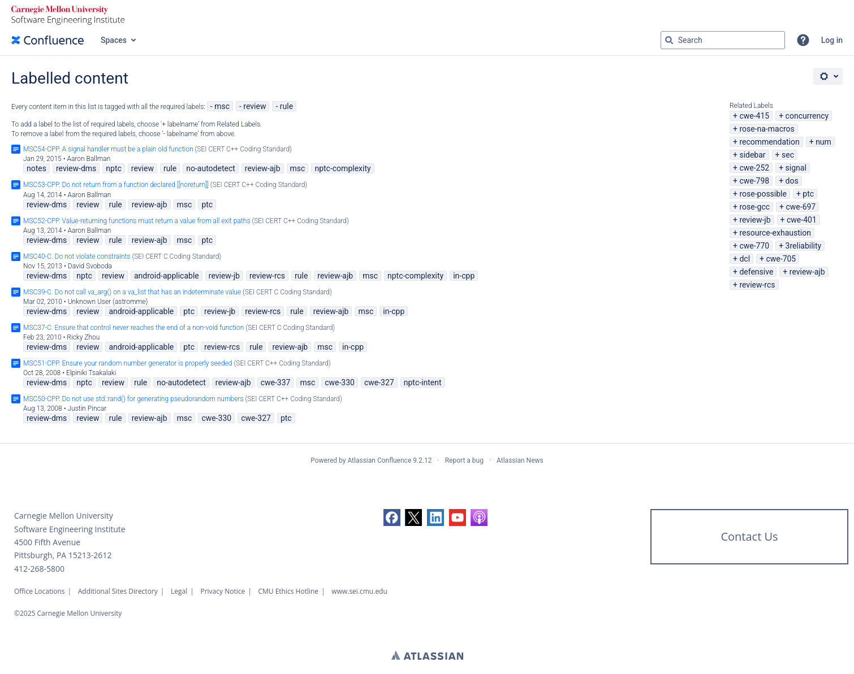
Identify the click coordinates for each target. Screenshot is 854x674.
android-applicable (166, 275)
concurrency (807, 115)
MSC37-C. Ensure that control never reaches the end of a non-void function (133, 328)
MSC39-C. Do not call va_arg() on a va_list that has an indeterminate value (132, 292)
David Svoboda (90, 266)
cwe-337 (276, 382)
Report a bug (464, 460)
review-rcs (757, 284)
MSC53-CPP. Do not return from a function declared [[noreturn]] (116, 185)
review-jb (754, 219)
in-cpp (464, 275)
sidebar (752, 154)
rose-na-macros (766, 128)
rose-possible (763, 193)
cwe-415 (754, 115)
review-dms (76, 168)
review (254, 106)
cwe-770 (754, 245)
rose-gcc (754, 206)
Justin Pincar (87, 408)
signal (796, 167)
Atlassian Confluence (379, 460)
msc (222, 106)
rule (286, 106)
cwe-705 (781, 258)
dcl (744, 258)
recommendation (769, 141)
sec (788, 154)
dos (792, 180)
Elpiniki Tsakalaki (91, 373)
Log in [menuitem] (832, 40)
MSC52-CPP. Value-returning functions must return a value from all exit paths (136, 221)
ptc (808, 193)
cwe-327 (379, 382)
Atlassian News (520, 460)
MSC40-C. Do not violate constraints (76, 256)
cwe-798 (754, 180)
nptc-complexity (342, 168)
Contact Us (749, 536)
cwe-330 (340, 382)
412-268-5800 (39, 568)
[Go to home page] (47, 40)
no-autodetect (210, 168)
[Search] (669, 40)
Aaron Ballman (88, 159)
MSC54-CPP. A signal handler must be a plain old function (108, 149)
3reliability (804, 245)
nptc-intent (423, 382)
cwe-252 (754, 167)
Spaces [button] (114, 40)
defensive (756, 271)
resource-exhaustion (775, 232)
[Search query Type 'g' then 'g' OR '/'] (723, 40)
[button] (803, 40)
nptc (114, 168)
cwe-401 (802, 219)
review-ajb (807, 271)
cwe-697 (801, 206)
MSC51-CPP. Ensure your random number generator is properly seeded (127, 363)
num (823, 141)
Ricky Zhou (83, 337)
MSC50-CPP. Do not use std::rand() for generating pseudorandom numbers (133, 399)
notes (36, 168)
